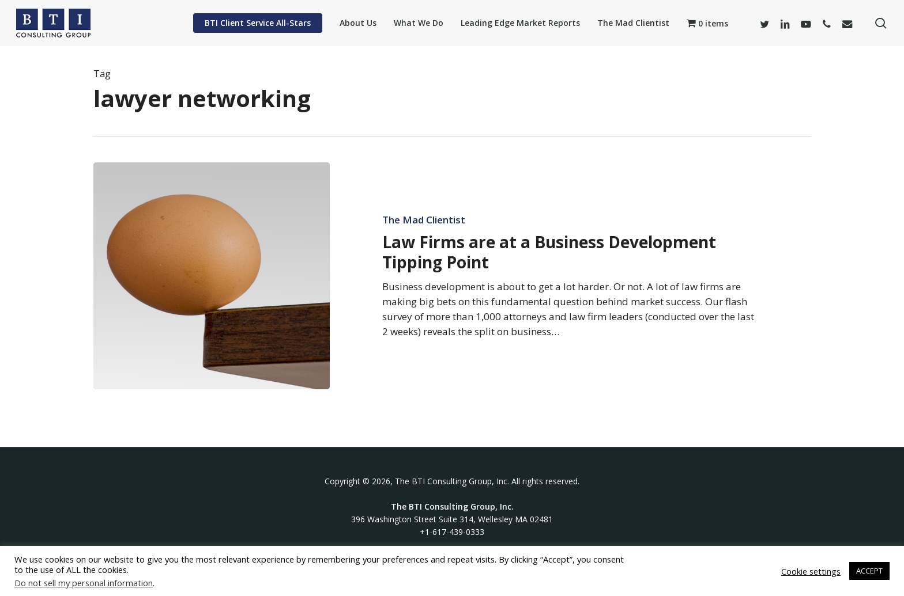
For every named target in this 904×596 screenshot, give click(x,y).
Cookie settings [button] (811, 571)
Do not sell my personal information (83, 583)
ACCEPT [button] (869, 570)
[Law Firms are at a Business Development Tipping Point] (211, 275)
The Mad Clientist (423, 220)
